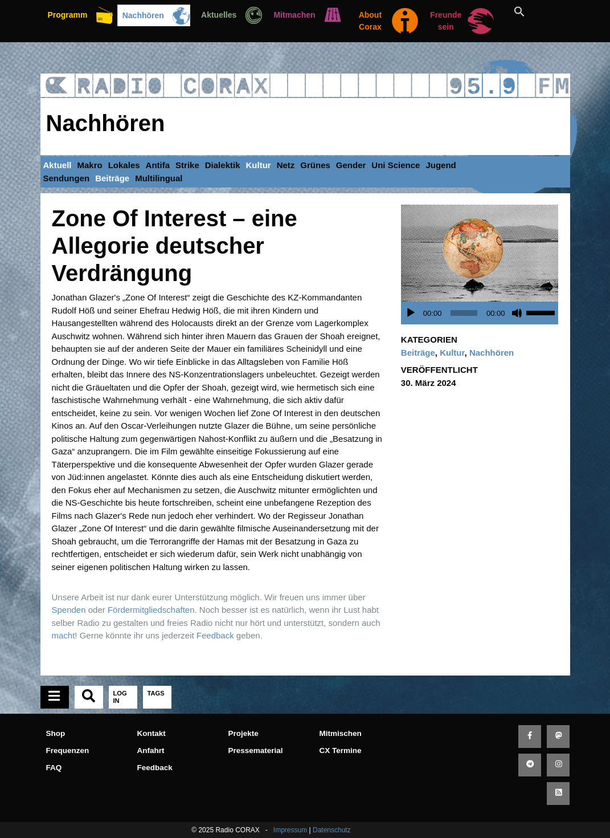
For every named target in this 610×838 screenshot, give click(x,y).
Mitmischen (341, 733)
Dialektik (222, 165)
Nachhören (143, 15)
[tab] (54, 697)
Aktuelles (218, 14)
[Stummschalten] (517, 313)
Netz (286, 165)
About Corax (370, 20)
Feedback (215, 635)
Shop (55, 733)
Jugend (440, 165)
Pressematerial (255, 750)
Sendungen (66, 178)
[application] (483, 313)
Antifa (158, 165)
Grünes (315, 165)
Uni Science (395, 165)
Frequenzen (67, 750)
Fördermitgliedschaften (151, 610)
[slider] (464, 313)
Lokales (124, 165)
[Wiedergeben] (410, 313)
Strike (187, 165)
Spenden (69, 610)
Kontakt (151, 733)
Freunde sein (445, 20)
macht (63, 635)
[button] (532, 11)
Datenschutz (332, 830)
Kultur (258, 165)
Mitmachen (294, 14)
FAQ (54, 767)
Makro (90, 165)
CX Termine (341, 750)
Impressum (290, 830)
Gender (351, 165)
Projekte (243, 733)
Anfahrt (151, 750)
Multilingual (158, 178)
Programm (67, 14)
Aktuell (57, 165)
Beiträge (112, 178)
